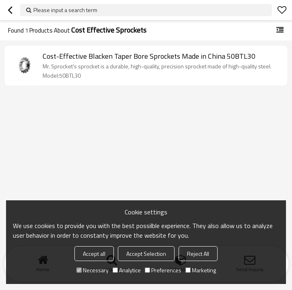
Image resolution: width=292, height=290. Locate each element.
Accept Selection (146, 253)
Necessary (92, 270)
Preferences (163, 270)
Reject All (198, 253)
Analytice (127, 270)
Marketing (200, 270)
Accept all (94, 253)
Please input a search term (65, 10)
